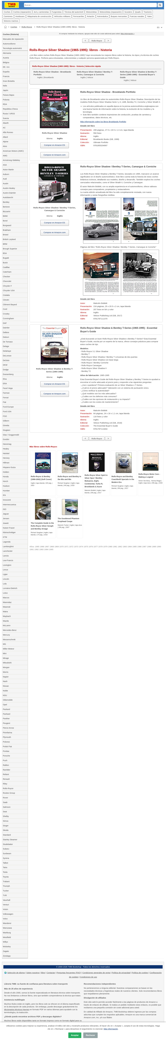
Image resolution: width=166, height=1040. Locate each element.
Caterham (7, 272)
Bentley (6, 202)
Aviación (90, 16)
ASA (5, 165)
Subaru (6, 849)
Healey (6, 449)
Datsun (6, 337)
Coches (7, 12)
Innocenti (7, 500)
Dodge (6, 369)
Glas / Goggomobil (11, 435)
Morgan (6, 667)
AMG (5, 155)
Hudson (6, 486)
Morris (5, 672)
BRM (5, 244)
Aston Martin (8, 169)
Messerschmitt (9, 639)
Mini (4, 653)
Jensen (6, 518)
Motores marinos (11, 21)
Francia (6, 76)
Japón (5, 90)
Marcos (6, 597)
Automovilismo (9, 44)
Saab (5, 802)
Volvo (5, 919)
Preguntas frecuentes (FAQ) (69, 973)
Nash (5, 681)
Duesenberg (8, 374)
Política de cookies (140, 973)
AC (4, 128)
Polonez (6, 742)
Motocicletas (91, 12)
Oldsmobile (8, 700)
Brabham (7, 230)
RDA (5, 104)
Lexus (5, 569)
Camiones (8, 16)
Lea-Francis (8, 560)
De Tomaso (8, 342)
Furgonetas (57, 12)
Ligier (5, 574)
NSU (5, 695)
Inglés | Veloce (95, 75)
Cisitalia (6, 295)
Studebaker (8, 844)
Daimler (6, 328)
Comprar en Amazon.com (55, 155)
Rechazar (90, 1035)
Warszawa (7, 928)
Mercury (6, 635)
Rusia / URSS (9, 113)
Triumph (6, 886)
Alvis (5, 146)
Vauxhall (6, 900)
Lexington (7, 565)
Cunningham (8, 318)
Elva (5, 379)
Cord (5, 309)
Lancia (6, 556)
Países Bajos (8, 95)
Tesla (5, 872)
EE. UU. (6, 67)
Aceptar (75, 1035)
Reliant (6, 774)
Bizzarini (6, 211)
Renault (6, 779)
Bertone (6, 207)
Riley (5, 784)
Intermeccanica (9, 504)
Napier (6, 677)
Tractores (148, 12)
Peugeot (6, 723)
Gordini (6, 439)
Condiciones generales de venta (96, 973)
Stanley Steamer (10, 839)
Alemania (7, 53)
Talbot (5, 863)
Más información (111, 1029)
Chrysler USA (9, 290)
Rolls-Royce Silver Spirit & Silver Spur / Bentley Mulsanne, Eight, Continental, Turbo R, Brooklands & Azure (96, 481)
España (6, 72)
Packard (6, 709)
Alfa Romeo (8, 132)
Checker (6, 276)
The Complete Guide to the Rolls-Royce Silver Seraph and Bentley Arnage (42, 526)
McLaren (6, 625)
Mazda (6, 621)
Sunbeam (7, 853)
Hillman (6, 462)
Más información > (127, 34)
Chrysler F (7, 286)
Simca (5, 821)
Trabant (6, 881)
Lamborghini (8, 546)
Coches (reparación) (22, 12)
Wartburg (7, 932)
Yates (149, 16)
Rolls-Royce (27, 27)
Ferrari (6, 397)
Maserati (6, 607)
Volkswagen (8, 914)
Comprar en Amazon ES (54, 145)
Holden (6, 472)
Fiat (4, 402)
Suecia (6, 118)
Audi (5, 179)
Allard (5, 137)
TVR (5, 895)
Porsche (6, 756)
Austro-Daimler (9, 193)
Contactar (51, 973)
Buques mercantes (119, 16)
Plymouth (7, 737)
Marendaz (7, 602)
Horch (5, 481)
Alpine (5, 141)
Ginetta (6, 425)
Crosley (6, 314)
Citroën (6, 300)
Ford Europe (8, 407)
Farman (6, 393)
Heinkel (6, 453)
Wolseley (7, 946)
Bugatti (6, 258)
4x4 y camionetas (41, 12)
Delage (6, 346)
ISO (4, 509)
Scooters (128, 12)
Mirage (6, 658)
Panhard (6, 714)
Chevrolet (7, 281)
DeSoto (6, 360)
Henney (6, 458)
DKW (5, 365)
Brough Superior (10, 249)
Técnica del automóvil (73, 12)
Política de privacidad (121, 973)
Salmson (6, 807)
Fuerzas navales (137, 16)
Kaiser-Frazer (9, 528)
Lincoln (6, 579)
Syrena (6, 858)
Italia (5, 85)
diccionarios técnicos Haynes (16, 1009)
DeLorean (7, 356)
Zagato (6, 951)
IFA (4, 495)
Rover (5, 797)
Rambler (6, 770)
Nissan (6, 686)
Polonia (6, 100)
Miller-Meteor (8, 649)
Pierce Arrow (8, 728)
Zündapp (7, 956)
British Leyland (9, 239)
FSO (5, 416)
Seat (5, 811)
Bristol (5, 234)
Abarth (6, 123)
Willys (5, 942)
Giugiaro (6, 430)
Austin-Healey (9, 188)
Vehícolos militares (62, 16)
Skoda (5, 830)
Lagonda (6, 542)
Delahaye (7, 351)
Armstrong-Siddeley (11, 160)
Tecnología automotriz (12, 48)
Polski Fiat (7, 746)
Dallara (6, 332)
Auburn (6, 174)
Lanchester (7, 551)
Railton (6, 765)
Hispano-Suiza (9, 467)
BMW (5, 216)
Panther (6, 718)
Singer (5, 825)
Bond (5, 221)
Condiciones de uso (88, 977)
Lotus (5, 593)
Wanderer (7, 923)
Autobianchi (8, 197)
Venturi (6, 904)
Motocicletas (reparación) (111, 12)
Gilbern (6, 421)
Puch (5, 760)
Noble (5, 691)
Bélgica (6, 62)
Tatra (5, 867)
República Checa (10, 109)
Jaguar (6, 514)
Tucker (6, 891)
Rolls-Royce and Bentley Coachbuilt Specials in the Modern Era (123, 479)
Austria (6, 58)
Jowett (5, 523)
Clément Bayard (10, 304)
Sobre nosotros (33, 973)
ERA (5, 383)
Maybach (7, 616)
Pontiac (6, 751)
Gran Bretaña (9, 81)
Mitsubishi (7, 663)
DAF (5, 323)
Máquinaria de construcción (39, 16)
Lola (4, 584)
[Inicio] (5, 27)
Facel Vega (8, 388)
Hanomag (7, 444)
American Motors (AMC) (13, 151)
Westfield (7, 937)
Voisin (5, 909)
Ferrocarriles (78, 16)
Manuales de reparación (13, 39)
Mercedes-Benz (9, 630)
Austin (5, 183)
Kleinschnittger (9, 532)
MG (4, 644)
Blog (43, 973)
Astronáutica (102, 16)
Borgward (7, 225)
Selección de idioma (16, 973)
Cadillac (6, 267)
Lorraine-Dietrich (10, 588)
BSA (5, 253)
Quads (138, 12)
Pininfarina (7, 732)
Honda (6, 476)
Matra (5, 611)
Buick (5, 262)
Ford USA (7, 411)
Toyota (6, 877)
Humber (6, 490)
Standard (7, 835)
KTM (5, 537)
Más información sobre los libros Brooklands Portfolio (103, 122)
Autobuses (20, 16)
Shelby (6, 816)
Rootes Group (9, 793)
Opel (5, 704)
